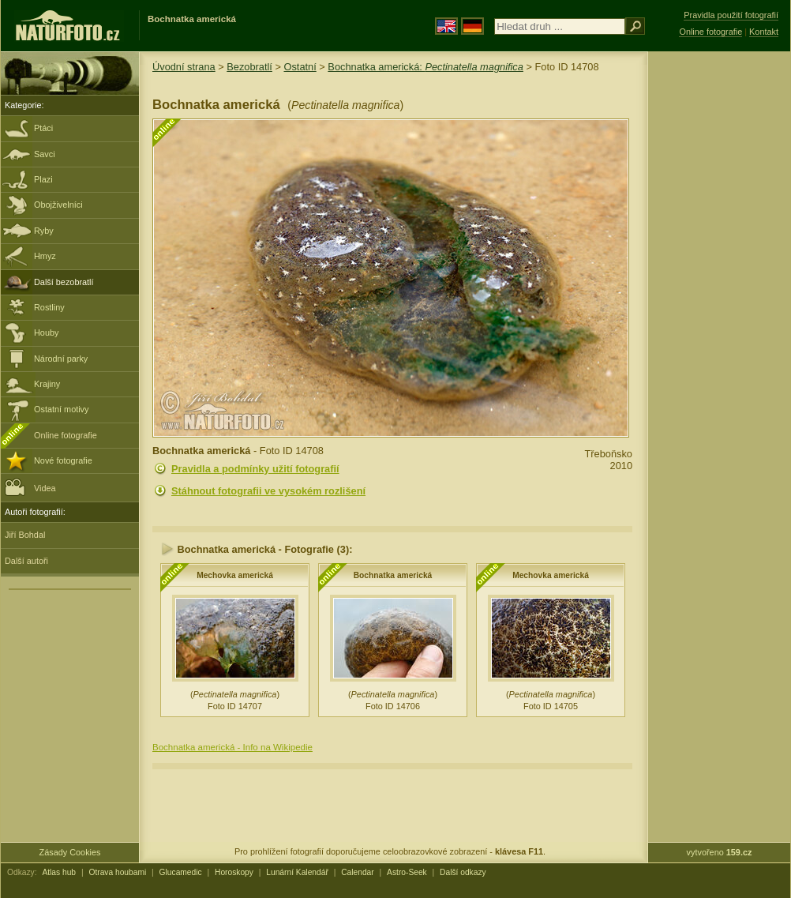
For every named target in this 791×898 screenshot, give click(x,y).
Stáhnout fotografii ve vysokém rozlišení (268, 491)
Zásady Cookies (70, 852)
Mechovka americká (235, 575)
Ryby (44, 230)
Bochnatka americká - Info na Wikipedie (232, 747)
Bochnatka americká (393, 575)
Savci (44, 154)
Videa (30, 487)
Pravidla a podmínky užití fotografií (255, 469)
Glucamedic (180, 872)
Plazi (43, 179)
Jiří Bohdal (25, 534)
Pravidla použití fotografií (731, 15)
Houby (46, 332)
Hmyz (45, 256)
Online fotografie (65, 435)
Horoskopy (234, 872)
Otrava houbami (117, 872)
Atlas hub (59, 872)
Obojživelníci (58, 204)
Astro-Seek (407, 872)
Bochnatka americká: (425, 67)
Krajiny (47, 384)
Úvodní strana (184, 67)
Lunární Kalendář (297, 872)
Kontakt (763, 31)
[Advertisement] (719, 304)
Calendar (357, 872)
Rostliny (49, 307)
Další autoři (26, 560)
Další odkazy (463, 872)
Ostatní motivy (61, 409)
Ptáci (43, 128)
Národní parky (61, 358)
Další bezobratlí (64, 282)
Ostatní (299, 67)
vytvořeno (719, 852)
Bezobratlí (249, 67)
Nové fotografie (63, 460)
